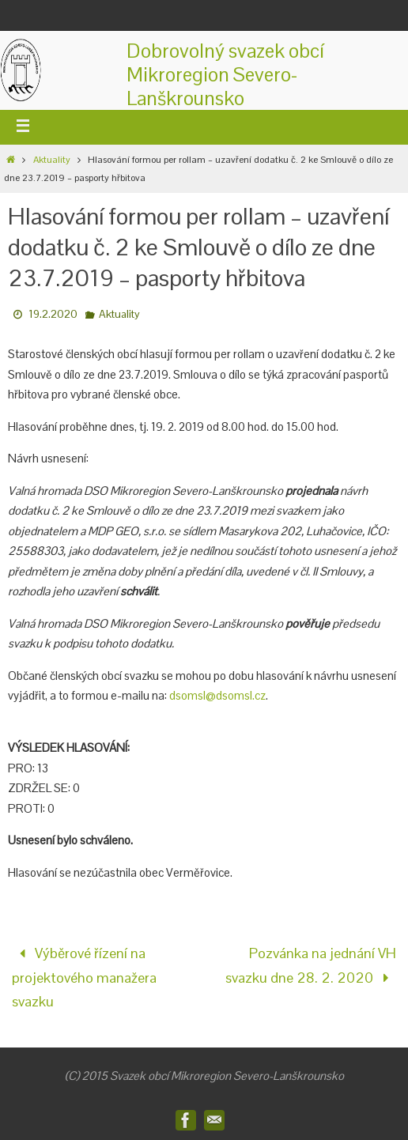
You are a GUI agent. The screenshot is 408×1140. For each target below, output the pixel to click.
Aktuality (51, 159)
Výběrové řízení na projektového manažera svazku (84, 977)
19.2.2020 (52, 314)
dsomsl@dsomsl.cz (217, 695)
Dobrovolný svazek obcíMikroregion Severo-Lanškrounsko (225, 74)
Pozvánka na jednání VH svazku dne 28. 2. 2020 (310, 965)
